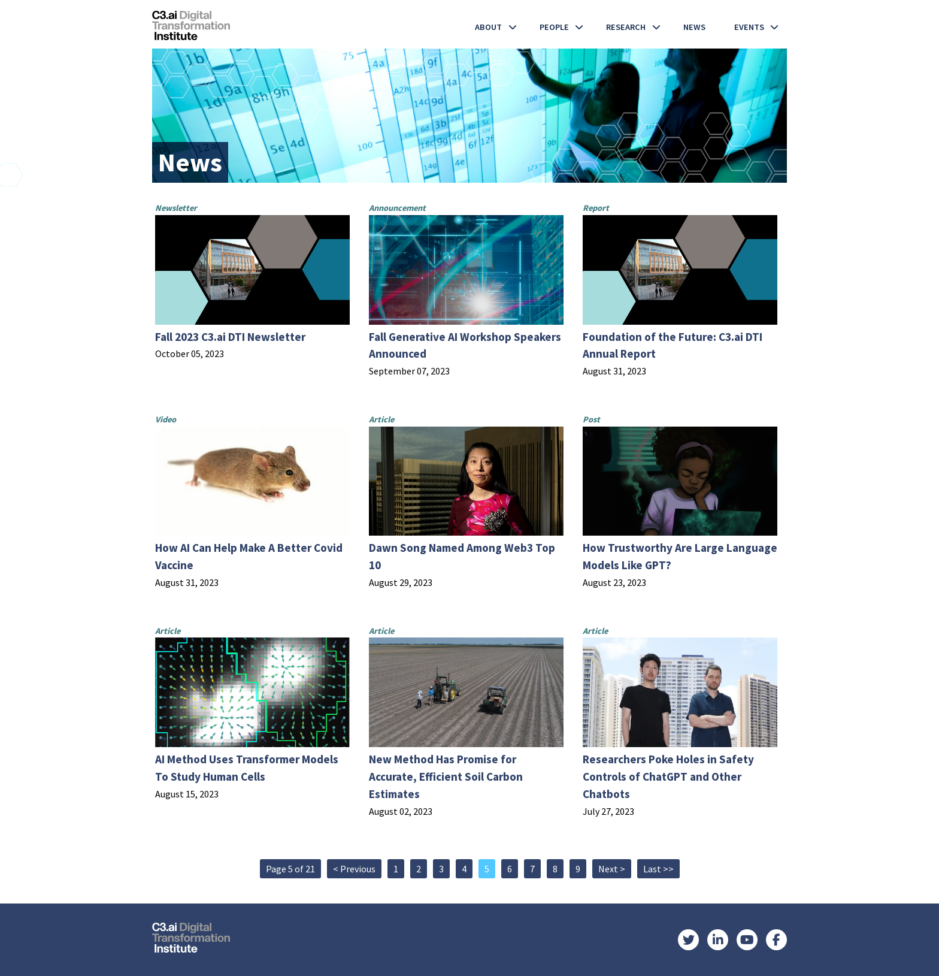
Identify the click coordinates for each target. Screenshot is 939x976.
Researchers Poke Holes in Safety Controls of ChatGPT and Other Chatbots (668, 776)
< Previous (354, 869)
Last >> (658, 869)
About (488, 27)
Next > (611, 869)
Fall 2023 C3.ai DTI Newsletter (230, 337)
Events (749, 27)
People (554, 27)
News (694, 27)
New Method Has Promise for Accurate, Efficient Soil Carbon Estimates (446, 776)
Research (626, 27)
